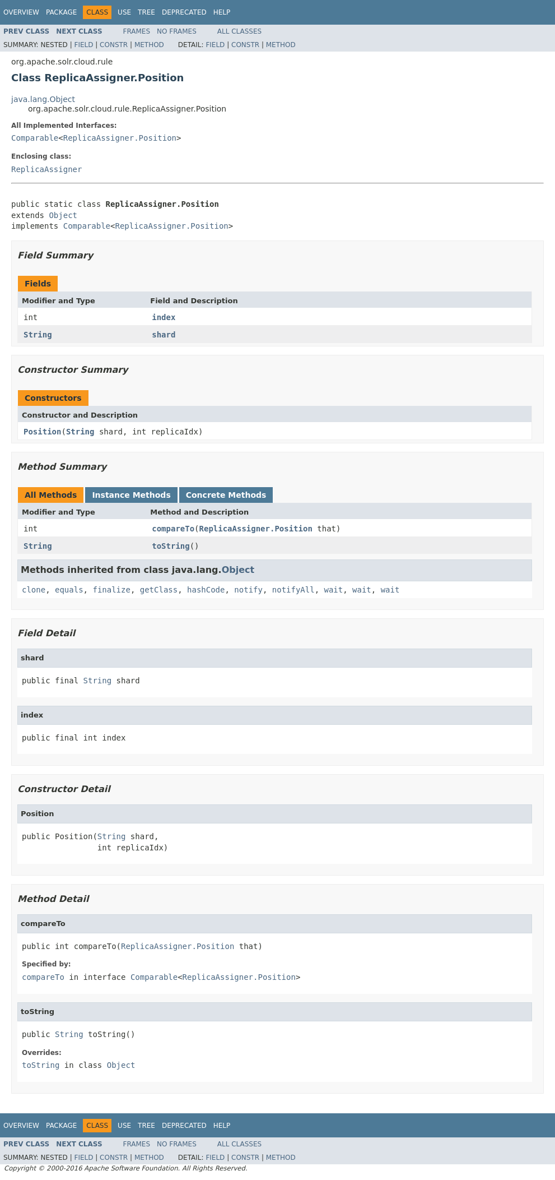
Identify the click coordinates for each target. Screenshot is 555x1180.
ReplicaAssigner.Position (119, 137)
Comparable (34, 137)
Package (61, 12)
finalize (111, 589)
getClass (159, 589)
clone (33, 589)
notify (248, 589)
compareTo (173, 528)
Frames (137, 31)
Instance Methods (131, 494)
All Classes (239, 31)
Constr (114, 45)
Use (124, 12)
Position (42, 431)
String (38, 334)
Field (83, 45)
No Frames (177, 31)
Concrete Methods (226, 494)
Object (63, 215)
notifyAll (293, 589)
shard (163, 334)
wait (333, 589)
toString (170, 546)
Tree (146, 12)
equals (69, 589)
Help (222, 12)
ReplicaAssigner (46, 169)
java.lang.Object (43, 99)
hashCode (206, 589)
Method (149, 45)
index (163, 317)
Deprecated (184, 12)
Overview (21, 12)
